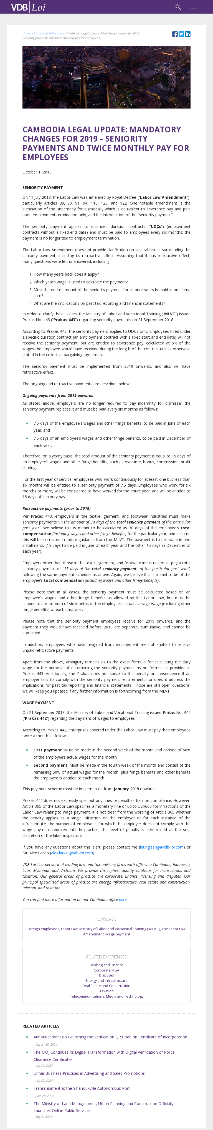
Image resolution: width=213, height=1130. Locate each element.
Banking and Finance (106, 965)
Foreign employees (43, 929)
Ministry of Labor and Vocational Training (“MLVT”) (119, 929)
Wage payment (117, 934)
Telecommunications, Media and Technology (106, 996)
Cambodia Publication (49, 33)
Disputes (106, 975)
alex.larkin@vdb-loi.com (72, 852)
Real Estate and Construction (106, 985)
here (123, 899)
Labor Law (69, 929)
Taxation (107, 991)
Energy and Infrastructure (106, 980)
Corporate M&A (106, 970)
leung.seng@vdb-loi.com (162, 847)
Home (26, 33)
